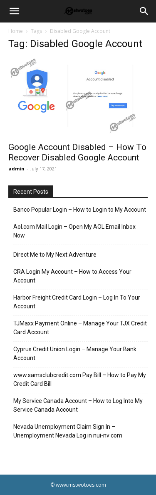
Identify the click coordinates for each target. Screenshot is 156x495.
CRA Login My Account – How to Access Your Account (72, 276)
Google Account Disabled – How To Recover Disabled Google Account (77, 152)
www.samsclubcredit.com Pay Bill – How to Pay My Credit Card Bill (79, 379)
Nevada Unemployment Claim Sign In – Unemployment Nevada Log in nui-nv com (67, 431)
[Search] (144, 11)
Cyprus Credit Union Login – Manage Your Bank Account (74, 353)
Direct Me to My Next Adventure (55, 254)
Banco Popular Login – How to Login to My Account (79, 209)
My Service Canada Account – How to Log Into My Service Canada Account (78, 405)
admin (16, 168)
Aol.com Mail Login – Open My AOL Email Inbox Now (74, 231)
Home (15, 31)
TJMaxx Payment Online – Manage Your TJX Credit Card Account (80, 327)
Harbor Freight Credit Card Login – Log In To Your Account (76, 302)
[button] (14, 11)
